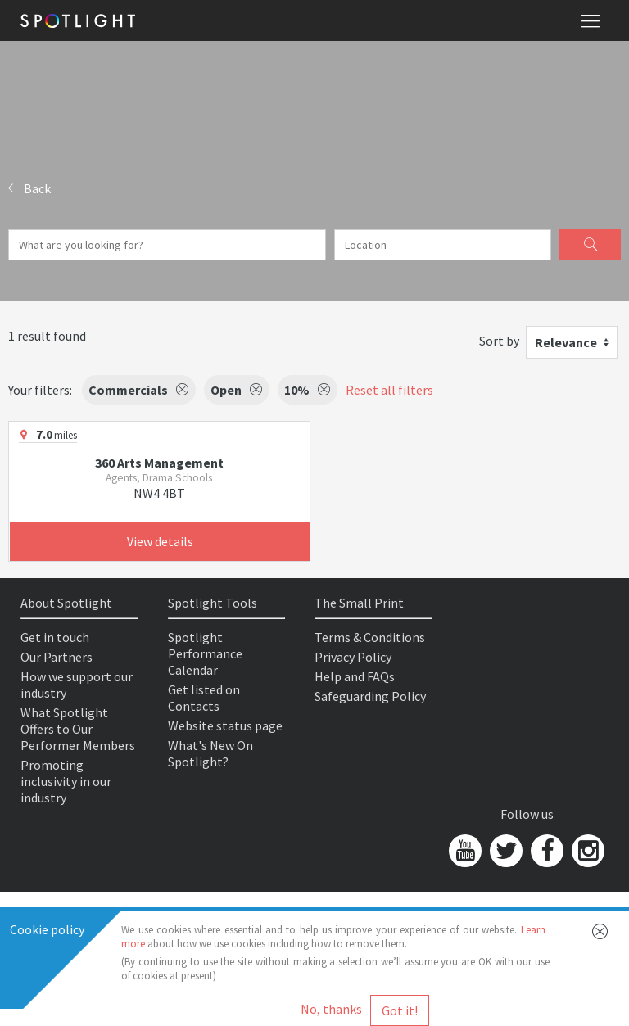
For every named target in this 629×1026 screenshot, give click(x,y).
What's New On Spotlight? (210, 753)
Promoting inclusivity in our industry (65, 781)
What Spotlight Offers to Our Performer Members (77, 728)
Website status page (225, 725)
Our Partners (56, 657)
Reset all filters (389, 390)
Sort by (499, 340)
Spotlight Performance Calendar (205, 653)
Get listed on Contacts (204, 697)
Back (29, 188)
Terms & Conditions (369, 637)
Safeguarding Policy (370, 696)
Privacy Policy (352, 657)
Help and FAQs (354, 676)
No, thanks (331, 1009)
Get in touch (54, 637)
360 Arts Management (159, 462)
